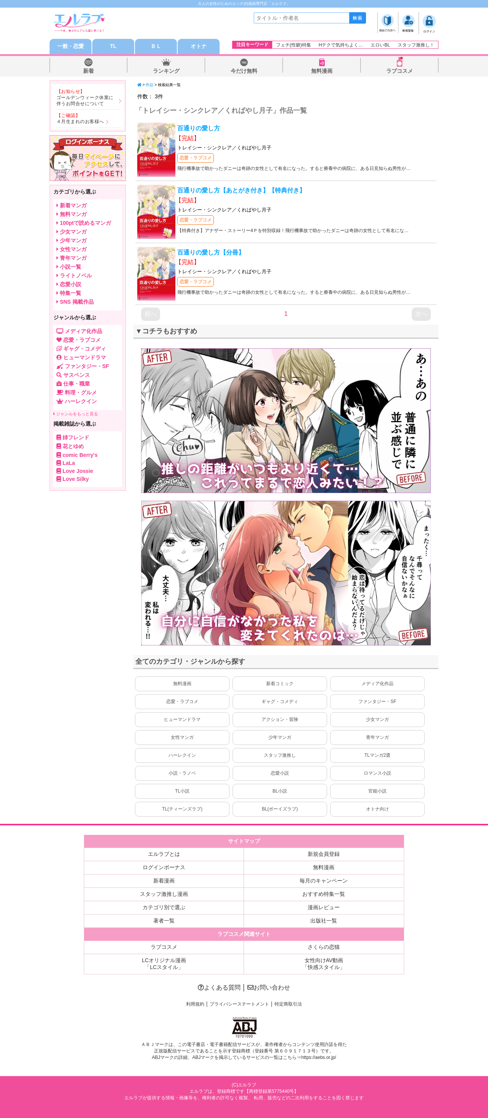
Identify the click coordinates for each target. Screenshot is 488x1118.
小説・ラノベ (182, 773)
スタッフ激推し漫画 (164, 894)
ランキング (166, 71)
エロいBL (380, 45)
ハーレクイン (182, 755)
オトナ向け (377, 809)
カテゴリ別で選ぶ (164, 907)
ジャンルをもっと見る (75, 414)
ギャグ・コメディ (280, 701)
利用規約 (195, 1004)
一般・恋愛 (70, 46)
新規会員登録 (324, 854)
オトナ (199, 46)
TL (113, 46)
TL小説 (182, 791)
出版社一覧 (323, 921)
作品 (149, 85)
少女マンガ (377, 719)
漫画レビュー (324, 907)
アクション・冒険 (280, 719)
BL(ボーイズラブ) (280, 809)
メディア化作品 (377, 683)
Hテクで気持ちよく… (341, 45)
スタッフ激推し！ (416, 45)
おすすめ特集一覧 (323, 894)
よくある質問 (219, 987)
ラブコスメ (399, 71)
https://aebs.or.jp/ (318, 1057)
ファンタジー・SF (377, 701)
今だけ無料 (244, 71)
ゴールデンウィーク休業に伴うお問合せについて (85, 100)
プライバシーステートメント (239, 1004)
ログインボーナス (164, 867)
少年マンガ (279, 737)
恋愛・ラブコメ (196, 157)
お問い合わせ (268, 987)
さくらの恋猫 (324, 947)
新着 (88, 71)
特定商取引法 (288, 1004)
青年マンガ (377, 737)
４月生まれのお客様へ (80, 121)
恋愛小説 (280, 773)
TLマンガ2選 (377, 755)
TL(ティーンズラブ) (182, 809)
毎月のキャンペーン (324, 881)
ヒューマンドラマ (182, 719)
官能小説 (377, 791)
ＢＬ (156, 46)
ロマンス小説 (377, 773)
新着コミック (280, 683)
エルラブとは (164, 854)
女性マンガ (182, 737)
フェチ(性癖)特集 (293, 45)
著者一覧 (164, 921)
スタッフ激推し (280, 755)
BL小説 (280, 791)
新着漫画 (164, 881)
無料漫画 (321, 71)
